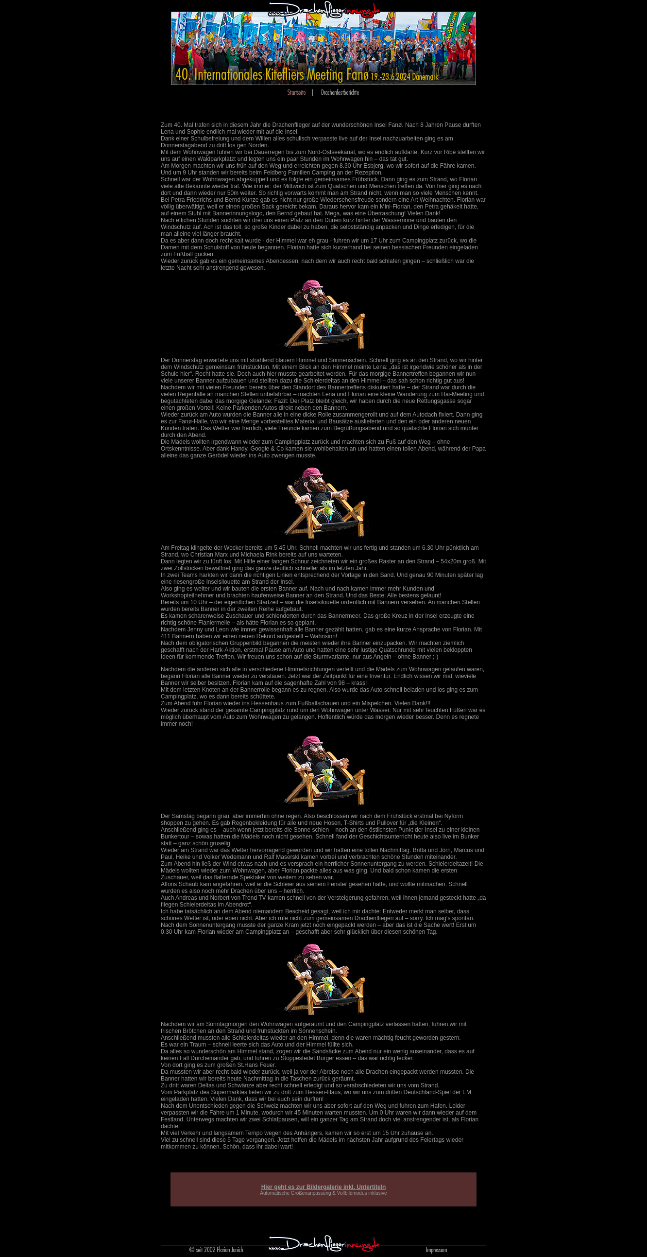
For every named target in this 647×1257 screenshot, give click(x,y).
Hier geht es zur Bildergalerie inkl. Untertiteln (323, 1187)
